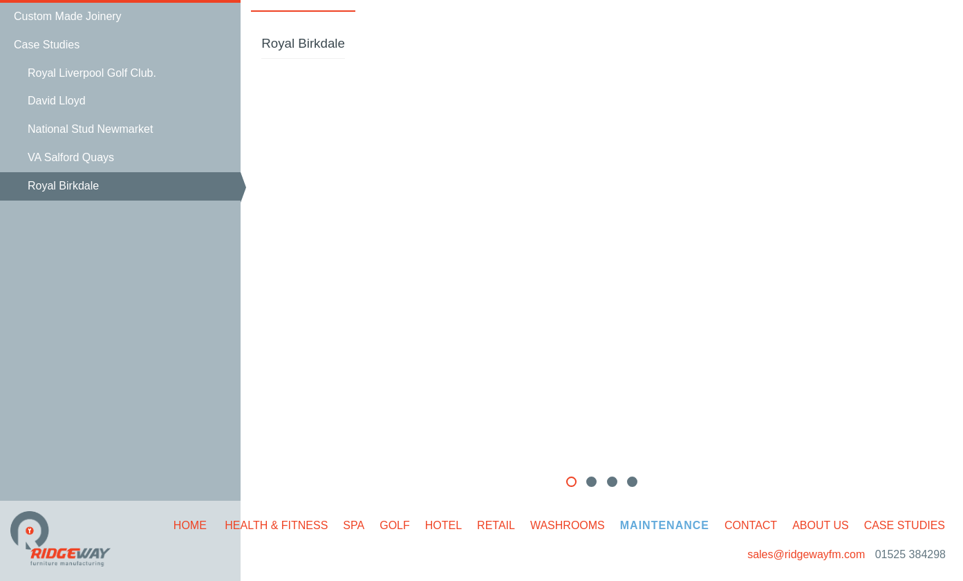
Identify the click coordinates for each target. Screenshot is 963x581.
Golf (395, 525)
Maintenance (664, 525)
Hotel (443, 525)
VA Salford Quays (71, 157)
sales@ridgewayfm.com (807, 554)
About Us (820, 525)
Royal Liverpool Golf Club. (92, 73)
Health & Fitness (276, 525)
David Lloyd (57, 101)
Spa (353, 525)
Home (190, 525)
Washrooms (567, 525)
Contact (750, 525)
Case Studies (904, 525)
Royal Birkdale (63, 186)
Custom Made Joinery (68, 16)
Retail (496, 525)
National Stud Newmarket (90, 129)
